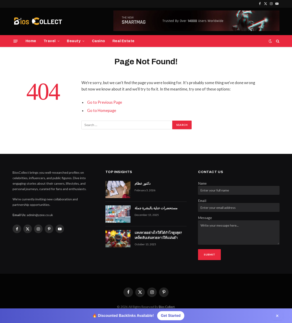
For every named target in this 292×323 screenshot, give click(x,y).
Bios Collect (167, 307)
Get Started (170, 316)
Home (31, 41)
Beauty (74, 41)
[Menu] (15, 41)
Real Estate (123, 41)
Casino (98, 41)
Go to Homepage (101, 110)
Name (202, 183)
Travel (50, 41)
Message (205, 218)
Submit (209, 254)
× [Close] (277, 316)
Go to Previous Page (104, 102)
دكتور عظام (143, 183)
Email (202, 201)
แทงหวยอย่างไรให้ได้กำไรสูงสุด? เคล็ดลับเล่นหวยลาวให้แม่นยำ (158, 235)
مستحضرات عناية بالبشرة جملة (156, 208)
